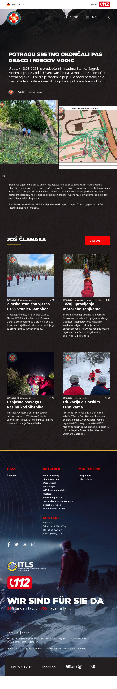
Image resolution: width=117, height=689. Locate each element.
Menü (93, 17)
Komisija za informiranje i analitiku (87, 300)
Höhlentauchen (51, 479)
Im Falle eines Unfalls (54, 508)
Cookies (26, 632)
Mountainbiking (51, 475)
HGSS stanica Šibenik (26, 398)
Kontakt (51, 517)
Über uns (11, 475)
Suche (71, 17)
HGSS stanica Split (81, 398)
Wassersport (49, 483)
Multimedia (89, 468)
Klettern (47, 494)
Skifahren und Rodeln (54, 490)
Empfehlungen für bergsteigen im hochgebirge (58, 499)
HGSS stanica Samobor (27, 300)
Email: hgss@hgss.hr (52, 533)
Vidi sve (97, 240)
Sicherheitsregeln (52, 505)
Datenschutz (13, 632)
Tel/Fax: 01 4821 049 (53, 529)
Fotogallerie (84, 475)
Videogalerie (85, 479)
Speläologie (49, 486)
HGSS (11, 468)
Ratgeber (51, 468)
